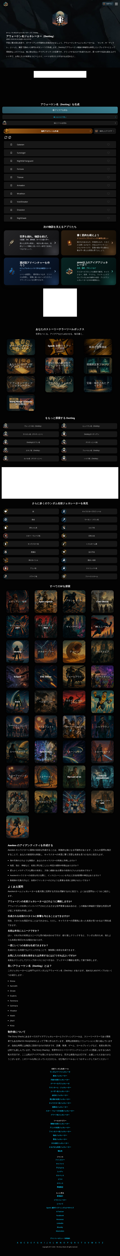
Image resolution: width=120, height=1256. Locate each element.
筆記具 (60, 1151)
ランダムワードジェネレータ (60, 1072)
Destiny (35, 32)
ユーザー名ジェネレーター (60, 1091)
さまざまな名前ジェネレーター (60, 1147)
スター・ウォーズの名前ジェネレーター (60, 1111)
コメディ (60, 1171)
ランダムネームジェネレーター (20, 32)
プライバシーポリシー (57, 1238)
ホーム (8, 32)
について (60, 1204)
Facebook (60, 1215)
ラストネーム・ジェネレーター (60, 1087)
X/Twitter (60, 1211)
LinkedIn (60, 1223)
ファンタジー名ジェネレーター (60, 1131)
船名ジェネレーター (60, 1076)
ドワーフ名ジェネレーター (60, 1115)
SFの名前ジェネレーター (60, 1143)
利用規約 (67, 1238)
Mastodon (60, 1231)
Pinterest (60, 1219)
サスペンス (60, 1175)
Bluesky (60, 1227)
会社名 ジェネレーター (60, 1095)
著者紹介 (60, 1196)
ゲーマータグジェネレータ (60, 1083)
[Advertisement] (60, 74)
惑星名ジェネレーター (60, 1107)
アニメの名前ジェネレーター (60, 1127)
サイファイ (60, 1164)
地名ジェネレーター (60, 1135)
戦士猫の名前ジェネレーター (60, 1099)
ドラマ (60, 1179)
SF (31, 32)
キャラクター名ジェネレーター (60, 1103)
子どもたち (60, 1168)
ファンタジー (60, 1160)
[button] (116, 4)
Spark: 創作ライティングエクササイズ (60, 1208)
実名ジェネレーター (60, 1139)
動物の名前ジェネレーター (60, 1124)
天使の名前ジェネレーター (60, 1080)
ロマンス (60, 1183)
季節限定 (60, 1187)
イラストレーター (60, 1200)
